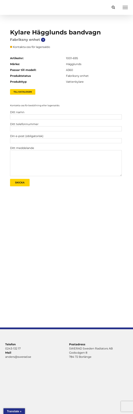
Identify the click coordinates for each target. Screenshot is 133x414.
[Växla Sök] (113, 7)
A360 (69, 70)
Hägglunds (73, 64)
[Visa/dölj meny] (125, 7)
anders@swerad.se (18, 356)
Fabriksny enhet (77, 76)
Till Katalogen (23, 91)
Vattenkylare (75, 81)
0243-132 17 (13, 348)
